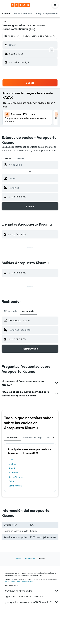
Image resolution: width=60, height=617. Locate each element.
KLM (11, 459)
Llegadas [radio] (6, 158)
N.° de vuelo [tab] (10, 311)
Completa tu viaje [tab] (32, 437)
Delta (11, 481)
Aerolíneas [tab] (12, 437)
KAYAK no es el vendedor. (31, 591)
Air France (13, 472)
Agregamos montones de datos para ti (31, 596)
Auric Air (13, 468)
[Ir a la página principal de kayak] (20, 5)
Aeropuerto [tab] (28, 311)
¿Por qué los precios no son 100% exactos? (31, 602)
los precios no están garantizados (19, 582)
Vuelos (18, 558)
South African (15, 485)
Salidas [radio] (20, 158)
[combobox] (11, 36)
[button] (5, 4)
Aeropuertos (30, 558)
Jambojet (13, 463)
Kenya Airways (15, 477)
